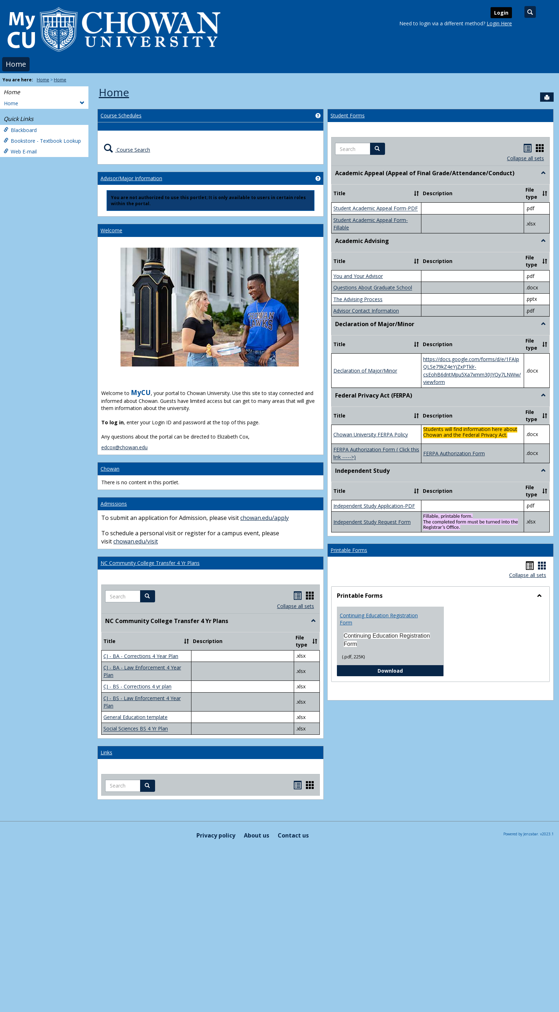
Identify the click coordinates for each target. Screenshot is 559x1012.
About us (256, 835)
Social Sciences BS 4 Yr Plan (135, 728)
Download (411, 670)
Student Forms (347, 115)
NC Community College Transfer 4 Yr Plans (150, 563)
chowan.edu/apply (264, 518)
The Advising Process (358, 299)
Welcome (111, 230)
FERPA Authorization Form (454, 453)
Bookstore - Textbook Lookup (42, 140)
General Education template (135, 717)
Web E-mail (20, 151)
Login (501, 12)
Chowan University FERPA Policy (370, 434)
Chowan (110, 468)
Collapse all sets (295, 606)
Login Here (499, 23)
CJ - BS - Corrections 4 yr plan (137, 686)
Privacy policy (215, 835)
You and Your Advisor (358, 276)
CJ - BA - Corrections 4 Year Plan (140, 656)
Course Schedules (121, 115)
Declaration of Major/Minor (365, 370)
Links (106, 752)
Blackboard (20, 130)
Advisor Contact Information (366, 310)
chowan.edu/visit (135, 541)
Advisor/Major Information (131, 178)
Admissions (114, 503)
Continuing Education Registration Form (379, 619)
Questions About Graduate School (372, 287)
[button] (147, 596)
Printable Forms (348, 550)
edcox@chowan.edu (124, 447)
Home (16, 64)
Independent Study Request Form (372, 521)
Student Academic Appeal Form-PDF (375, 208)
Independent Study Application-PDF (374, 505)
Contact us (293, 835)
